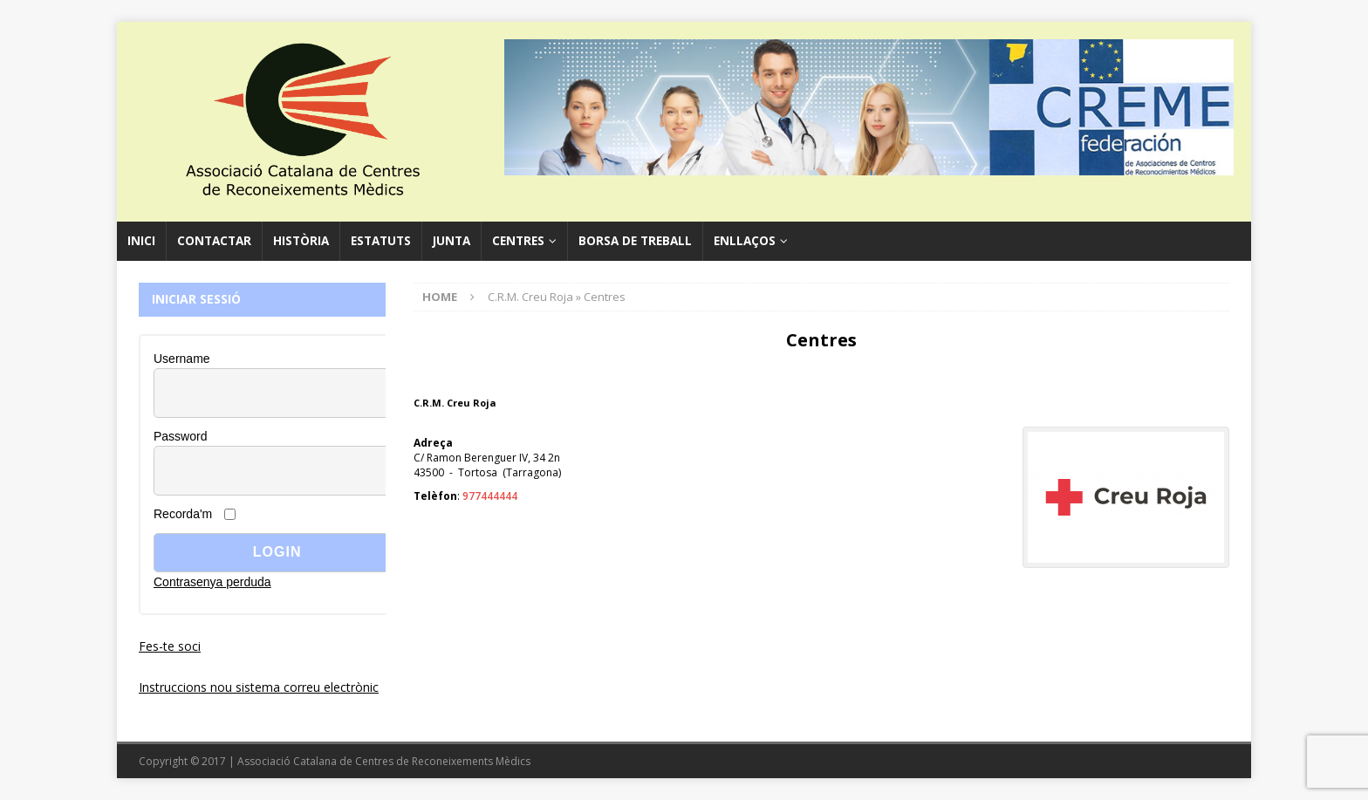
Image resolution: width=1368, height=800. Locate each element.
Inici (141, 241)
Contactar (214, 241)
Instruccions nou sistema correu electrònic (259, 687)
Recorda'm (183, 514)
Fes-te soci (170, 646)
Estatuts (381, 241)
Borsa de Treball (635, 241)
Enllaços (745, 241)
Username (182, 359)
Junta (451, 241)
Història (301, 241)
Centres (518, 241)
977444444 (489, 496)
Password (180, 436)
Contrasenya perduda (212, 582)
